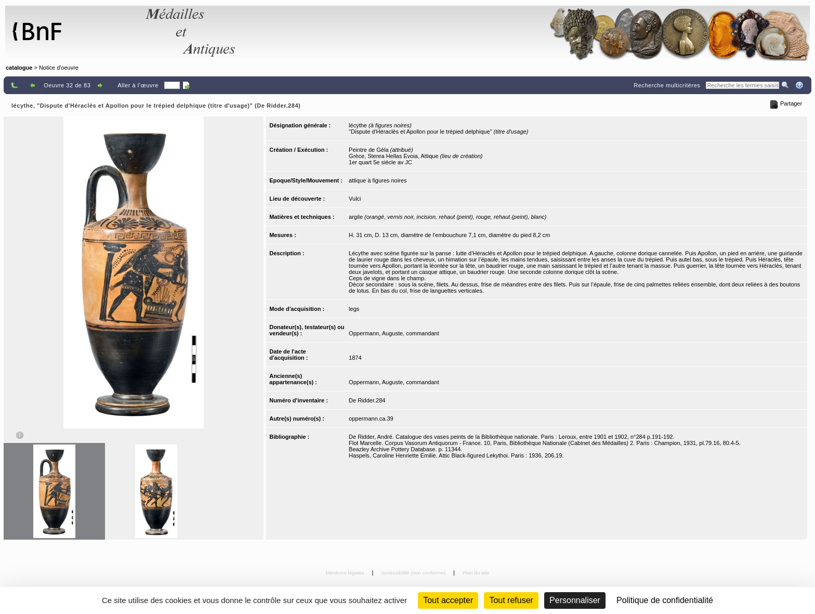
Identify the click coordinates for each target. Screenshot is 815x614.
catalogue (19, 67)
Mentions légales (346, 573)
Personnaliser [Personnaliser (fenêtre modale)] (574, 600)
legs (354, 309)
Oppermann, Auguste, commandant (394, 333)
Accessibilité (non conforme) (414, 573)
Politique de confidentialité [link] (664, 600)
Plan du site (476, 573)
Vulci (355, 198)
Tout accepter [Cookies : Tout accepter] (448, 600)
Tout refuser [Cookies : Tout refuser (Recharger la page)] (511, 600)
